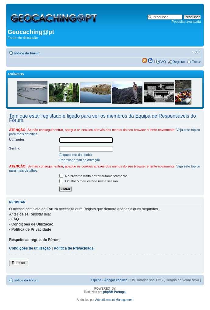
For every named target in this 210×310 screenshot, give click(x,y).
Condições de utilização (30, 248)
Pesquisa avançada (186, 21)
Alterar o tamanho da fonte (196, 52)
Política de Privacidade (74, 248)
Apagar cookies (116, 280)
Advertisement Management (114, 299)
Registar (179, 62)
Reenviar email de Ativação (79, 160)
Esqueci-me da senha (75, 155)
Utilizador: (17, 139)
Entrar (196, 62)
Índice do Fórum (27, 53)
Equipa (96, 280)
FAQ (162, 62)
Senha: (14, 148)
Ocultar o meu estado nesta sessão (88, 181)
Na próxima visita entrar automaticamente (93, 176)
